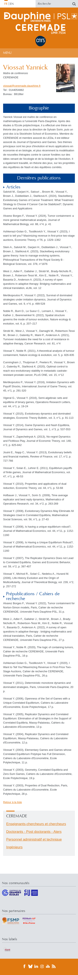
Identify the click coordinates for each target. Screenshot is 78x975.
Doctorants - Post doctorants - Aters (34, 832)
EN (12, 4)
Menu (7, 53)
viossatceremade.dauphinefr (22, 85)
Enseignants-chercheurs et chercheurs (36, 824)
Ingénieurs (14, 847)
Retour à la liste (12, 802)
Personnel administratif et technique (34, 839)
